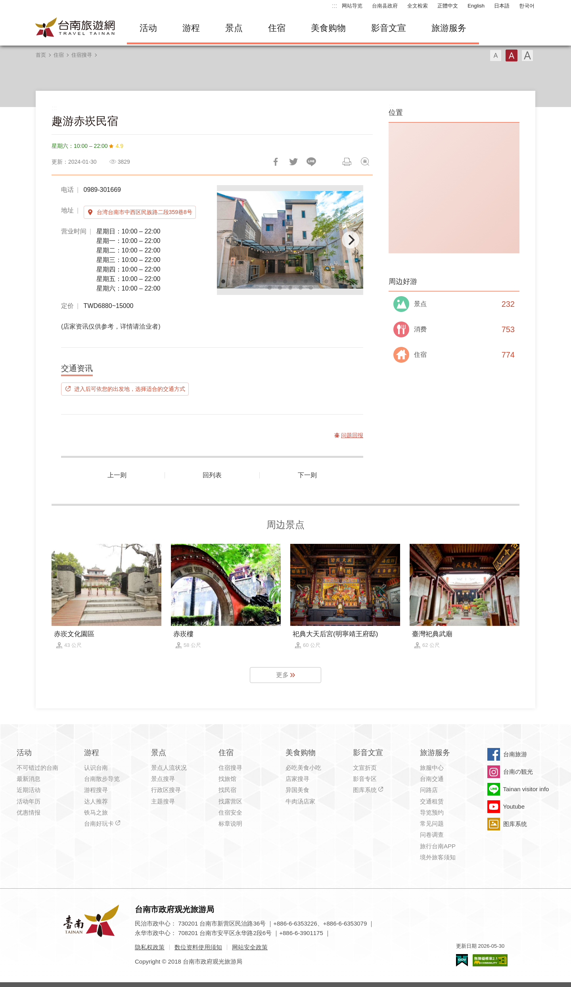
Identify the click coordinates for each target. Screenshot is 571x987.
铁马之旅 (96, 812)
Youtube (514, 806)
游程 (191, 28)
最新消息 (28, 778)
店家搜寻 (297, 778)
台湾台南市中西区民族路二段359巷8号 (144, 212)
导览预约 (432, 812)
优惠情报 (28, 812)
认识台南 (96, 767)
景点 (234, 28)
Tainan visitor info (526, 789)
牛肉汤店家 (300, 801)
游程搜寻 (96, 789)
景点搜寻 (163, 778)
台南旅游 (515, 754)
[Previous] (229, 240)
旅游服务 (448, 28)
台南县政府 (385, 6)
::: (334, 5)
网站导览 (352, 6)
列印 (347, 162)
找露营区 (230, 801)
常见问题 (432, 823)
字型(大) (527, 55)
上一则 (116, 475)
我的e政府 (462, 960)
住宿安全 (230, 812)
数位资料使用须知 (198, 947)
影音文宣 (388, 28)
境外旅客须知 (438, 857)
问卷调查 (432, 834)
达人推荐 (96, 801)
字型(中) (511, 55)
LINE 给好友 (311, 162)
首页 (41, 55)
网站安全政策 (250, 947)
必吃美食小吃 (303, 767)
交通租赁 (432, 801)
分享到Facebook (276, 162)
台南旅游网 (75, 28)
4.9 (119, 146)
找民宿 (227, 789)
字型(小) (496, 55)
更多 (282, 674)
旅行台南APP (438, 846)
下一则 (307, 475)
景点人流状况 (169, 767)
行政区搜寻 (166, 789)
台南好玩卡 (99, 823)
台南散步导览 (102, 778)
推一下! (293, 162)
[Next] (350, 240)
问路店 (429, 789)
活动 (148, 28)
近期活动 (28, 789)
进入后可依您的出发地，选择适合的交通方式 (129, 389)
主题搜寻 (163, 801)
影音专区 (365, 778)
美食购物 (328, 28)
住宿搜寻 (81, 55)
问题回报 (365, 162)
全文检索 (417, 6)
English (476, 6)
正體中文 (447, 6)
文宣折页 (365, 767)
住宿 (277, 28)
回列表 (212, 475)
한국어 (527, 6)
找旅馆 (227, 778)
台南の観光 (518, 771)
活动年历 (28, 801)
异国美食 (297, 789)
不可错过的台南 (37, 767)
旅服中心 (432, 767)
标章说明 (230, 823)
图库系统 (365, 789)
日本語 (502, 6)
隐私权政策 (150, 947)
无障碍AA (490, 960)
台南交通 (432, 778)
